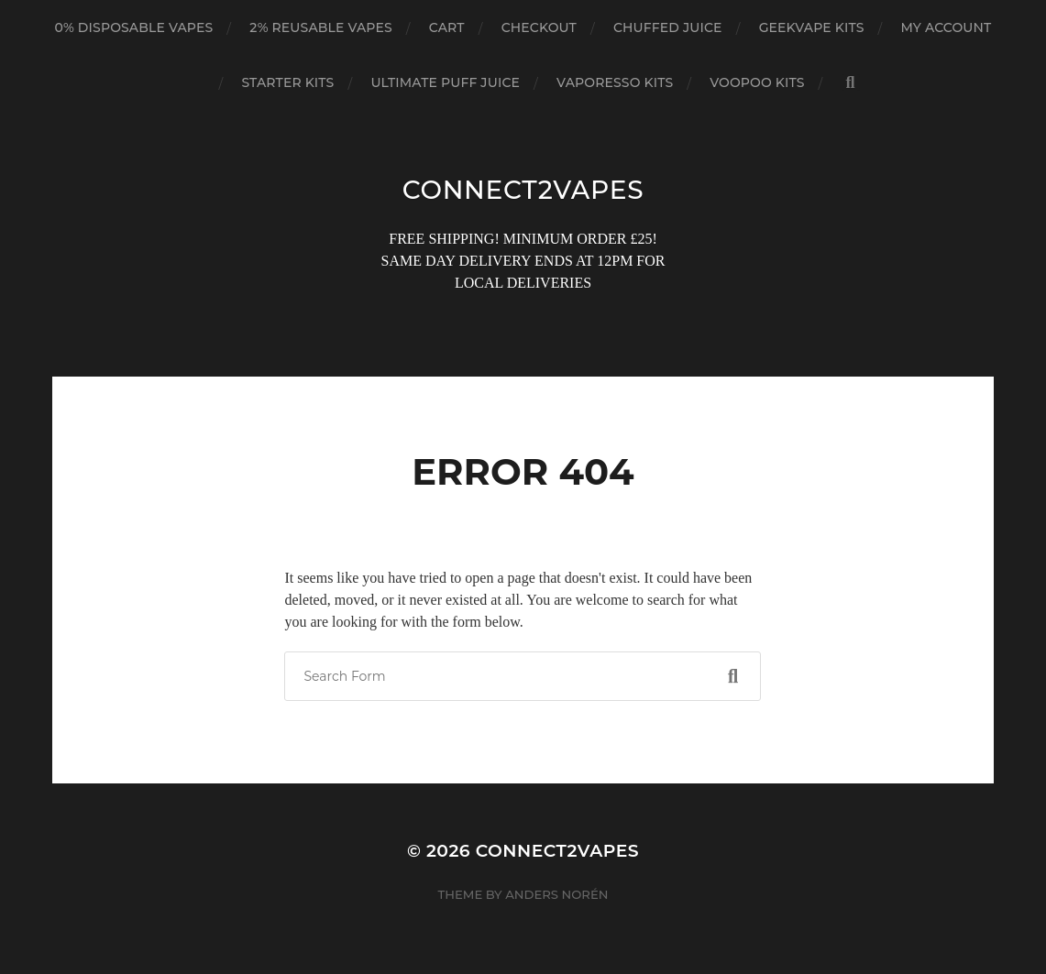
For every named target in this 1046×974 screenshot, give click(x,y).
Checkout (539, 27)
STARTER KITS (287, 82)
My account (946, 27)
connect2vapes (523, 189)
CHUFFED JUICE (667, 27)
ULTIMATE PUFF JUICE (445, 82)
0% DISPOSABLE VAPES (134, 27)
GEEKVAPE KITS (811, 27)
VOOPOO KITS (757, 82)
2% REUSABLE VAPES (320, 27)
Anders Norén (556, 894)
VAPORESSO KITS (614, 82)
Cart (447, 27)
